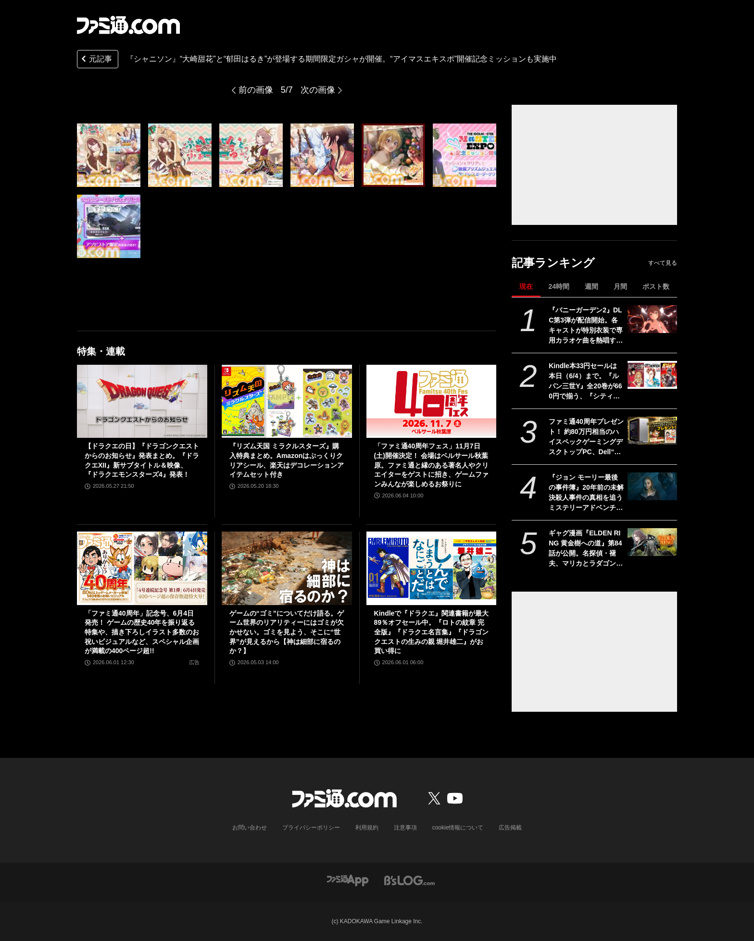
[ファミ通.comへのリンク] (128, 25)
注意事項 (405, 827)
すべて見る (662, 263)
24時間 (558, 286)
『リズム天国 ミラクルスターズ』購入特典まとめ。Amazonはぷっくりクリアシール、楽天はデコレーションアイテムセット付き (286, 460)
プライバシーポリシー (311, 827)
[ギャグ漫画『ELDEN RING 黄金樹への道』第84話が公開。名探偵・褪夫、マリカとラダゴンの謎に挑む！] (652, 542)
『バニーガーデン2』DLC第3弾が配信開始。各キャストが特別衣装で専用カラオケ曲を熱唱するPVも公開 (586, 326)
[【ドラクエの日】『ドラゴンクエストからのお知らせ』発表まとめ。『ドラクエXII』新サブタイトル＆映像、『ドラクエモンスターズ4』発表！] (142, 401)
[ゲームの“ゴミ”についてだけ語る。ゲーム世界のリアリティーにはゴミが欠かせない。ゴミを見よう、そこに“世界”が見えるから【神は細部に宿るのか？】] (287, 568)
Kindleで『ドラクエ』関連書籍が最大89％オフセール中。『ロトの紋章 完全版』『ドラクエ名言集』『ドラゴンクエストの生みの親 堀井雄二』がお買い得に (431, 632)
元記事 (95, 60)
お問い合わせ (249, 827)
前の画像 (256, 90)
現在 (526, 286)
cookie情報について (458, 827)
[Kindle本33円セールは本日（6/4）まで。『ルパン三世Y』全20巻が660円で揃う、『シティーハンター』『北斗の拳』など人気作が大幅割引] (652, 375)
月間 (620, 286)
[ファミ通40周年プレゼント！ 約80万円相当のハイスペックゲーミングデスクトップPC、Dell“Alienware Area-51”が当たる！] (652, 431)
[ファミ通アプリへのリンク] (347, 880)
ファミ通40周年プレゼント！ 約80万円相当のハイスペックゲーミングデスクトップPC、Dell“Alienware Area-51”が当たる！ (586, 437)
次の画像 (318, 90)
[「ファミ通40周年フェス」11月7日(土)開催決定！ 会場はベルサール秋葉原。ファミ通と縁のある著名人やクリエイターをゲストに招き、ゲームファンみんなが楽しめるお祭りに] (431, 401)
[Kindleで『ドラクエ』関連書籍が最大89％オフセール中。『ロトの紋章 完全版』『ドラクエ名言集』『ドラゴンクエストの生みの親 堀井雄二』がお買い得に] (431, 568)
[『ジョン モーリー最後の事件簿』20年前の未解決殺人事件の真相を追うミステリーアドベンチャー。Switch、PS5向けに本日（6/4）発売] (652, 486)
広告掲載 (510, 827)
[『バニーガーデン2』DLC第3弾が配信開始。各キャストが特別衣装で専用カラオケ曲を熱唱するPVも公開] (652, 319)
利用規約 (366, 827)
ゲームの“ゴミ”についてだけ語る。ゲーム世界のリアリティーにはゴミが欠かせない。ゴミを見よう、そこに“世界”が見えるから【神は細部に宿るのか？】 (286, 632)
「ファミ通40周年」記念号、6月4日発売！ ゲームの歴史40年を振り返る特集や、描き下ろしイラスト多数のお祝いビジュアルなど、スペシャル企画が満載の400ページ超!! (142, 632)
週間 (591, 286)
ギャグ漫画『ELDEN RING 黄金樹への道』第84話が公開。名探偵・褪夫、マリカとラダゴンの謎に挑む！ (586, 549)
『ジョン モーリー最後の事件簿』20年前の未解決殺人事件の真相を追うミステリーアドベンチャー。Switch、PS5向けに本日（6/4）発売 (586, 493)
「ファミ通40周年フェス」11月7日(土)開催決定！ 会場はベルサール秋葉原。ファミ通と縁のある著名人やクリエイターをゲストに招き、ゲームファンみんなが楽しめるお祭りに (431, 464)
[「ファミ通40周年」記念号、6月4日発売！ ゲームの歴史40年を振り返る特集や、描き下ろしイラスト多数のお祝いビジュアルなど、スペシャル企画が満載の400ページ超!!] (142, 568)
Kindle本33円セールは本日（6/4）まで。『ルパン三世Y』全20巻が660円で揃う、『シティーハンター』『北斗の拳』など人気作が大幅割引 (586, 381)
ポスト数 (655, 286)
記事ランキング (553, 262)
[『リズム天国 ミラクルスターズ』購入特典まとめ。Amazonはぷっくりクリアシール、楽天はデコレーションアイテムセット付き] (287, 401)
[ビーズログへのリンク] (409, 880)
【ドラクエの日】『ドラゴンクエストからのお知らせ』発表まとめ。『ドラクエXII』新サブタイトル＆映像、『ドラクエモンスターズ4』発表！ (142, 460)
